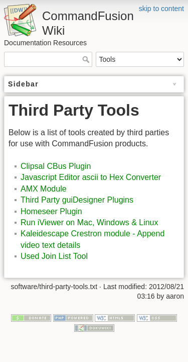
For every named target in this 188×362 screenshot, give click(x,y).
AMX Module (44, 189)
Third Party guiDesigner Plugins (77, 200)
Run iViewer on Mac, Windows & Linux (89, 222)
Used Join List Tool (54, 256)
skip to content (161, 9)
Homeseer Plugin (51, 211)
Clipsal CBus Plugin (56, 166)
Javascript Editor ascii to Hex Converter (91, 177)
